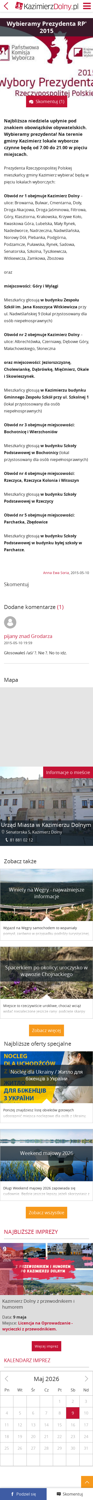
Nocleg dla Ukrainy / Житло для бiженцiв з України (46, 1075)
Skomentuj (73, 1494)
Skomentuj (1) (50, 101)
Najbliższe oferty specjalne (37, 1043)
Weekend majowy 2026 (46, 1153)
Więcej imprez (46, 1346)
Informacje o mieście (68, 772)
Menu (87, 6)
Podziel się (26, 1494)
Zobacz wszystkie (46, 1212)
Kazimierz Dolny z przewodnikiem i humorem (38, 1304)
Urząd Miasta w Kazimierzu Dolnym (46, 824)
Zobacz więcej (46, 1030)
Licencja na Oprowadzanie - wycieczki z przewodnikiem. (37, 1326)
